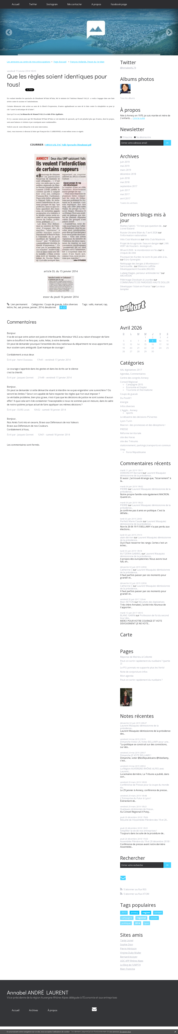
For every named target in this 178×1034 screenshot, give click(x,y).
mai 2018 (124, 182)
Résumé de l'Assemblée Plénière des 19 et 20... (144, 819)
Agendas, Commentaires (133, 374)
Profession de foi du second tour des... (144, 617)
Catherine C (126, 569)
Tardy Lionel (126, 940)
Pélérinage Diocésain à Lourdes (136, 279)
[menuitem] (15, 4)
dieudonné (50, 307)
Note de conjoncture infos (133, 671)
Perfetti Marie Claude (131, 521)
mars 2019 (125, 170)
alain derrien (126, 537)
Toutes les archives (129, 203)
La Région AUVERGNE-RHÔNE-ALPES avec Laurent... (142, 770)
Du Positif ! (125, 398)
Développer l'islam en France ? (136, 286)
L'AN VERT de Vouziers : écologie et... (144, 245)
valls (91, 304)
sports (129, 413)
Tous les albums (127, 98)
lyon (146, 923)
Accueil (15, 4)
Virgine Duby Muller (130, 952)
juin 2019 (125, 162)
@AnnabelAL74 (128, 67)
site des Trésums (129, 441)
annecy (134, 912)
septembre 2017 (128, 186)
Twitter (33, 4)
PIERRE (124, 489)
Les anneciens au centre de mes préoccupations (28, 61)
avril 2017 (125, 198)
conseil (158, 912)
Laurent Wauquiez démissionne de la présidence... (143, 474)
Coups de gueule (53, 304)
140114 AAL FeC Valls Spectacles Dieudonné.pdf (68, 145)
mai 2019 (124, 166)
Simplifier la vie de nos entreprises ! (138, 830)
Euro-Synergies (132, 259)
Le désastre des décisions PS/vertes (138, 417)
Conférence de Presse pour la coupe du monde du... (144, 786)
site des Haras (127, 437)
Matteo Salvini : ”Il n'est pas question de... (141, 225)
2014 (41, 307)
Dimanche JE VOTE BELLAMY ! (135, 755)
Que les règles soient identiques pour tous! (57, 80)
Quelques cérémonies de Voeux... (137, 809)
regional (141, 917)
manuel (98, 304)
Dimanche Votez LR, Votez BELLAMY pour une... (145, 741)
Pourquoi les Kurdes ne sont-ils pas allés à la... (144, 256)
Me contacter (74, 4)
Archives (33, 1010)
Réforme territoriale (130, 433)
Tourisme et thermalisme (139, 390)
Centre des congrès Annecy (134, 378)
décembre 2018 (128, 174)
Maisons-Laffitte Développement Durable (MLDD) (137, 267)
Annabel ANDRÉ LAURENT (37, 992)
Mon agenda (126, 676)
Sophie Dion (126, 944)
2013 (123, 912)
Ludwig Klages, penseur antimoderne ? (140, 273)
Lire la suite (139, 118)
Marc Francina (127, 968)
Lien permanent (17, 304)
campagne (126, 917)
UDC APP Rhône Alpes (131, 960)
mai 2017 (124, 194)
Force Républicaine (136, 452)
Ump (122, 449)
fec (15, 307)
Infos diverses (70, 304)
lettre (10, 307)
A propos (96, 4)
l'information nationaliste (133, 235)
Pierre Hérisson (128, 948)
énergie (124, 402)
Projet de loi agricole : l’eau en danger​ (139, 243)
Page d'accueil (60, 61)
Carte (126, 634)
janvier (33, 307)
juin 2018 (125, 178)
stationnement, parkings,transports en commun (145, 445)
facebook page (119, 4)
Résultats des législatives (152, 601)
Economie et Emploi (136, 387)
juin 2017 (125, 190)
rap (105, 304)
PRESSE (124, 429)
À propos (52, 1010)
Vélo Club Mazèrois (155, 239)
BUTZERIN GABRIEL (130, 553)
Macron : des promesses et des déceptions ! (142, 425)
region (146, 912)
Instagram (52, 4)
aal (19, 307)
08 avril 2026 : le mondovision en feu (139, 250)
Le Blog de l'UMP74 (130, 964)
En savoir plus (125, 1032)
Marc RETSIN (127, 601)
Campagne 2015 (134, 384)
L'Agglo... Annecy (128, 410)
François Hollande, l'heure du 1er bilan (87, 61)
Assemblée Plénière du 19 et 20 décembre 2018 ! (145, 841)
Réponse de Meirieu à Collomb (136, 657)
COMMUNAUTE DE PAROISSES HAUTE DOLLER (144, 282)
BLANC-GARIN (127, 615)
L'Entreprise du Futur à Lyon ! (135, 798)
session (154, 917)
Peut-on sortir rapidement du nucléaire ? (141, 680)
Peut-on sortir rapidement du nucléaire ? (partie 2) (145, 662)
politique (126, 923)
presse (25, 307)
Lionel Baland (127, 228)
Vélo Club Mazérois (130, 239)
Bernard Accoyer (128, 956)
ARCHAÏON (126, 275)
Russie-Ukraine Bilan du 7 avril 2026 (139, 232)
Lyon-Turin (126, 421)
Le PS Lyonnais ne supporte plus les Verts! (142, 667)
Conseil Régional (129, 382)
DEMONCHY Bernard (131, 472)
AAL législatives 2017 (131, 370)
